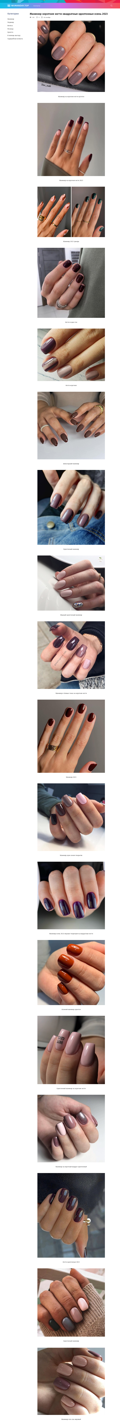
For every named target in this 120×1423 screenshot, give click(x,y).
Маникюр (11, 19)
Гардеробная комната (15, 39)
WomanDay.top (20, 5)
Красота (10, 32)
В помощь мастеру (14, 35)
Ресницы (10, 29)
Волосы (10, 25)
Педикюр (11, 22)
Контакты (36, 6)
